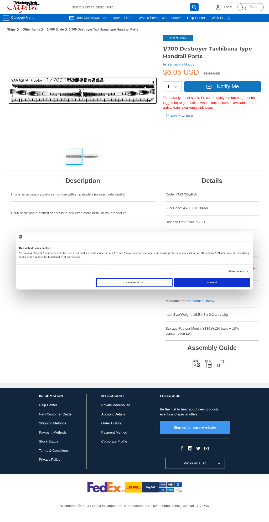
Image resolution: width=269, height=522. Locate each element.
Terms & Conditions (54, 451)
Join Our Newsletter (91, 18)
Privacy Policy (49, 459)
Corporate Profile (114, 441)
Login (228, 7)
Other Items (31, 29)
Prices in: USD (195, 463)
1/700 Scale (55, 29)
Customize (134, 282)
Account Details (113, 414)
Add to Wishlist (179, 116)
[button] (148, 44)
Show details (236, 271)
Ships (11, 29)
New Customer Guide (55, 414)
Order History (111, 423)
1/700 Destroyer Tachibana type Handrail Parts (103, 29)
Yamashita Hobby (181, 64)
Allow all (212, 282)
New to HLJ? (122, 18)
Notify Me (222, 86)
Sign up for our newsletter (195, 427)
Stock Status (48, 441)
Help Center (196, 18)
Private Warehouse (115, 405)
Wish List (220, 18)
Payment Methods (52, 432)
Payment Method (114, 432)
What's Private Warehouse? (160, 18)
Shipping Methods (52, 423)
